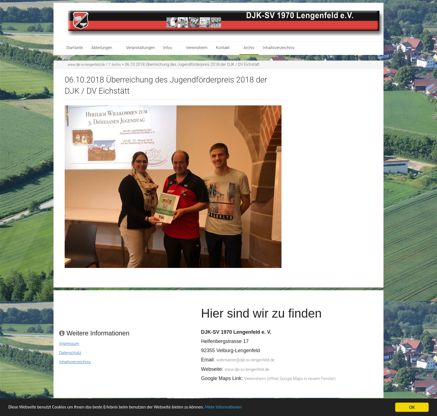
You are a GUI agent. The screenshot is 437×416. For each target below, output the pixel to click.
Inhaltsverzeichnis (278, 47)
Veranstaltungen (140, 47)
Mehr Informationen (238, 411)
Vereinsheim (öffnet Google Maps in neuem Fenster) (290, 378)
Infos (167, 47)
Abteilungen (101, 47)
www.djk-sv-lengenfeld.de (86, 65)
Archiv (249, 47)
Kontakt (223, 47)
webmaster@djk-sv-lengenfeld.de (245, 360)
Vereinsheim (197, 47)
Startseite (74, 47)
